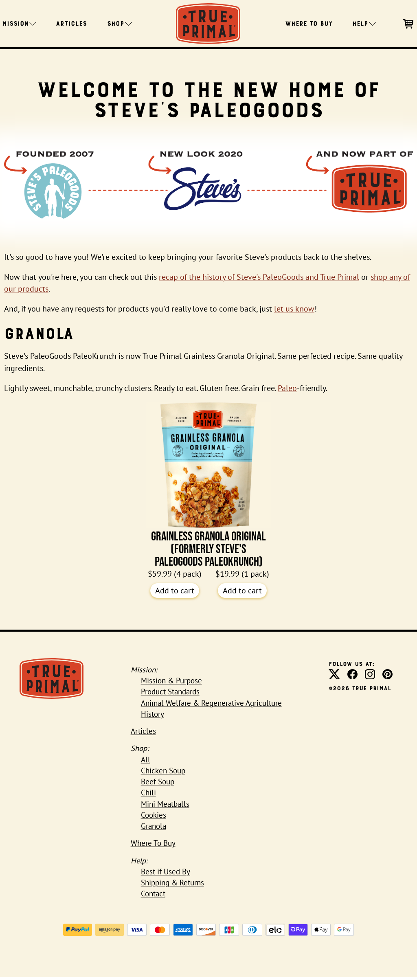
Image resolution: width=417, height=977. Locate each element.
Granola (153, 826)
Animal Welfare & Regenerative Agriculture (211, 703)
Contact (153, 893)
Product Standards (170, 691)
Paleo (287, 388)
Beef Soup (157, 781)
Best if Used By (165, 871)
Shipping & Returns (172, 882)
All (145, 759)
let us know (294, 308)
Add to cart (174, 590)
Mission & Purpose (171, 680)
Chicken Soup (163, 770)
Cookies (153, 815)
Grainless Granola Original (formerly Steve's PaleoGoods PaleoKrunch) (208, 485)
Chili (148, 792)
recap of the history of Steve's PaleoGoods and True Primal (259, 277)
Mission (19, 23)
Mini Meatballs (165, 804)
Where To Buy (309, 23)
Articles (71, 23)
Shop (119, 23)
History (152, 714)
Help (364, 23)
